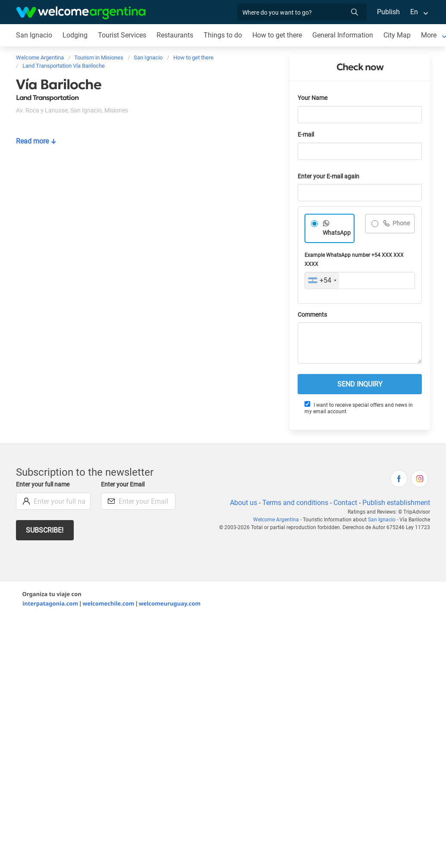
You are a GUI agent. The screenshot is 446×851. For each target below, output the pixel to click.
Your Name (312, 98)
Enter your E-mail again (328, 176)
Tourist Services (122, 35)
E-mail (306, 134)
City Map (397, 35)
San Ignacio (34, 35)
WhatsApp (337, 233)
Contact (345, 503)
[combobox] (322, 280)
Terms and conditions (295, 503)
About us (243, 503)
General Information (342, 35)
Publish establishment (396, 503)
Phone (400, 223)
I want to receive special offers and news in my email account (359, 408)
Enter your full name (42, 484)
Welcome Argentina (276, 520)
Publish (388, 12)
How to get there (277, 35)
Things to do (223, 35)
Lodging (75, 35)
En (414, 12)
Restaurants (175, 35)
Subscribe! (44, 530)
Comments (312, 314)
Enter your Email (122, 484)
